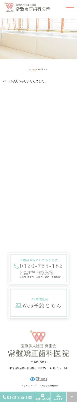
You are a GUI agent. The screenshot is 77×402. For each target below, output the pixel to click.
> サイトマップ (29, 385)
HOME (32, 70)
